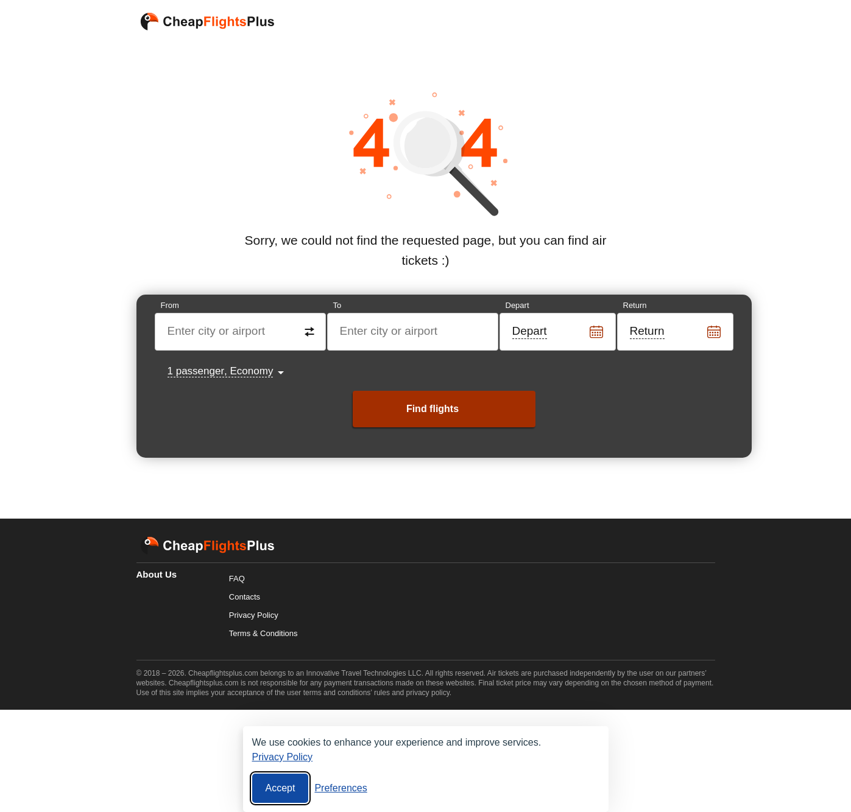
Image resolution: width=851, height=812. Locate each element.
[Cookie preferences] (340, 788)
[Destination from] (241, 331)
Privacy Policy (253, 615)
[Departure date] (558, 331)
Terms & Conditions (263, 633)
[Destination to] (413, 331)
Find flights (432, 409)
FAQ (237, 578)
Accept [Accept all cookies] (280, 788)
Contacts (244, 596)
